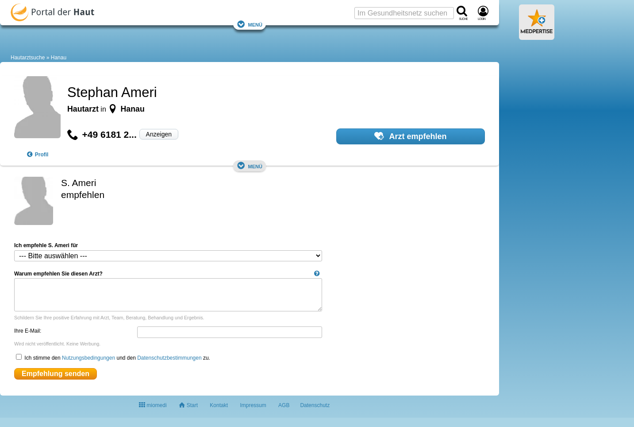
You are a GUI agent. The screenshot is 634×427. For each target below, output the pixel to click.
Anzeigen (159, 134)
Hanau (58, 57)
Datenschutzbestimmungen (169, 358)
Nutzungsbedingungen (88, 358)
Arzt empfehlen (410, 136)
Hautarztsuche (28, 57)
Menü (249, 24)
